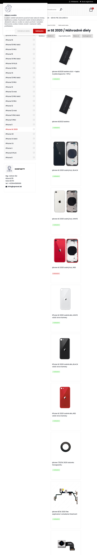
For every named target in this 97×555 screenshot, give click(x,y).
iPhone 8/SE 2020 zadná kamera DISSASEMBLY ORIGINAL (50, 324)
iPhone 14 (9, 73)
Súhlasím (39, 31)
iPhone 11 (9, 125)
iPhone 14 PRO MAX (13, 59)
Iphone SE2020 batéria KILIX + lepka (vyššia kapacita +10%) (51, 74)
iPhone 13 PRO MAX (13, 77)
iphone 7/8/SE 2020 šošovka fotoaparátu (52, 272)
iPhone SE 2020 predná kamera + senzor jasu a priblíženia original (63, 527)
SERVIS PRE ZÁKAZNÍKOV (59, 18)
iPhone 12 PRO (11, 101)
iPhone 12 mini (11, 110)
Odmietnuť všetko (23, 31)
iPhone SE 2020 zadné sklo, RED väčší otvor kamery (78, 222)
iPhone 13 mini (11, 92)
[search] (61, 9)
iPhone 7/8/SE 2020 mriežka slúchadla (78, 427)
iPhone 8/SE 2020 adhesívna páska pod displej (79, 477)
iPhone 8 (9, 157)
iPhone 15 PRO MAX (13, 44)
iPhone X (9, 148)
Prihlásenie (74, 2)
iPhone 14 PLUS (11, 63)
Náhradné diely (63, 25)
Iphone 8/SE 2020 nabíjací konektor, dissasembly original (51, 375)
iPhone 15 (9, 54)
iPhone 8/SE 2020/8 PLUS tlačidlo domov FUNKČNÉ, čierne (78, 375)
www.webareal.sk (56, 553)
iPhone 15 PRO (11, 49)
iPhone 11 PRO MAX (13, 115)
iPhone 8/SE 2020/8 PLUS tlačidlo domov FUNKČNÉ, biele (50, 427)
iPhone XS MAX (11, 139)
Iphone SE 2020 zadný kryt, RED (51, 173)
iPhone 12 (9, 106)
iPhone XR (10, 134)
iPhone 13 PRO (11, 82)
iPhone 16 (9, 40)
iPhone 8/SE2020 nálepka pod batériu (50, 477)
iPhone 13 (9, 87)
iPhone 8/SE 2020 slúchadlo (79, 324)
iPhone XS (10, 143)
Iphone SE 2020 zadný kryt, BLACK (51, 124)
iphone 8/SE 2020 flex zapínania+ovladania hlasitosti (76, 272)
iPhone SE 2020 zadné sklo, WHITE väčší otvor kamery (78, 173)
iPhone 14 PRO (11, 68)
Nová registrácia (87, 2)
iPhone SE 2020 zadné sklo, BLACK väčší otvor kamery (51, 222)
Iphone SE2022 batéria (76, 74)
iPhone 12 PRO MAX (13, 96)
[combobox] (76, 36)
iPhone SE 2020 (12, 129)
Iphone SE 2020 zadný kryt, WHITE (78, 124)
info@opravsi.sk (15, 186)
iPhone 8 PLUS (11, 153)
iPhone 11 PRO (11, 120)
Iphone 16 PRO (11, 35)
